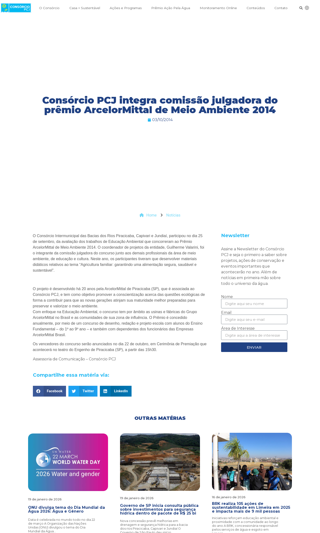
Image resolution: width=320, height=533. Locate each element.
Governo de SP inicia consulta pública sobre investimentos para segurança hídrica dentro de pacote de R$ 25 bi (159, 509)
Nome (227, 297)
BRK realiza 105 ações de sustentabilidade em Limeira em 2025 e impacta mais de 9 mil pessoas (251, 507)
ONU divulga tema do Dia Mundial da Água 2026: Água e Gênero (66, 509)
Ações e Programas (126, 8)
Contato (281, 8)
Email (226, 313)
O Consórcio (49, 8)
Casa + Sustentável (84, 8)
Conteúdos (256, 8)
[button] (301, 8)
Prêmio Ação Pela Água (170, 8)
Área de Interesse (238, 328)
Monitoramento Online (218, 8)
